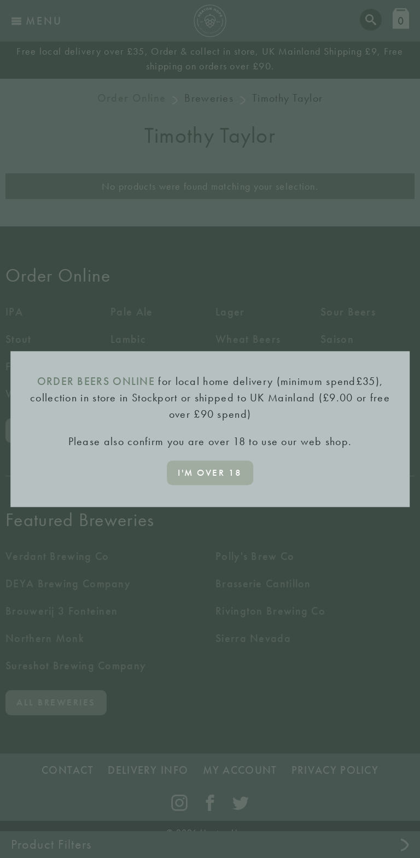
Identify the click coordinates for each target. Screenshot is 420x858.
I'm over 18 (210, 472)
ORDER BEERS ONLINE (96, 381)
